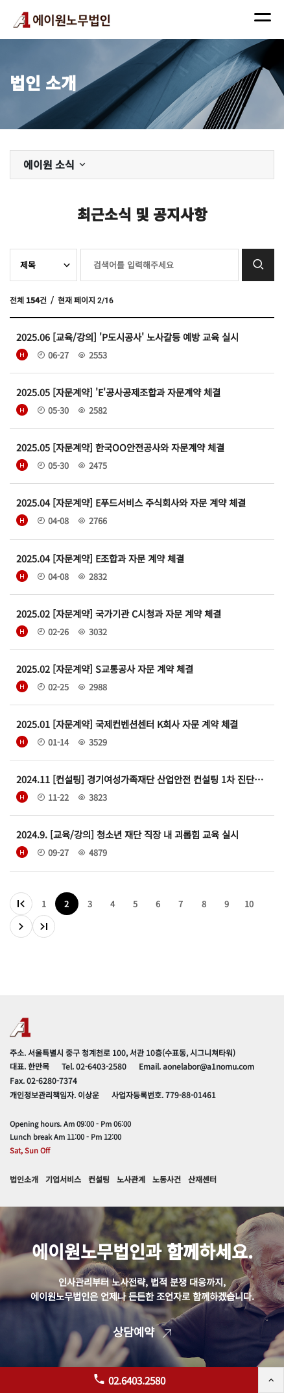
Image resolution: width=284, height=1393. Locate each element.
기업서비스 (63, 1179)
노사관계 (131, 1179)
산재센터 (202, 1179)
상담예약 (142, 1332)
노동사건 (166, 1179)
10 (249, 903)
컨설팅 (99, 1179)
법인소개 (24, 1179)
